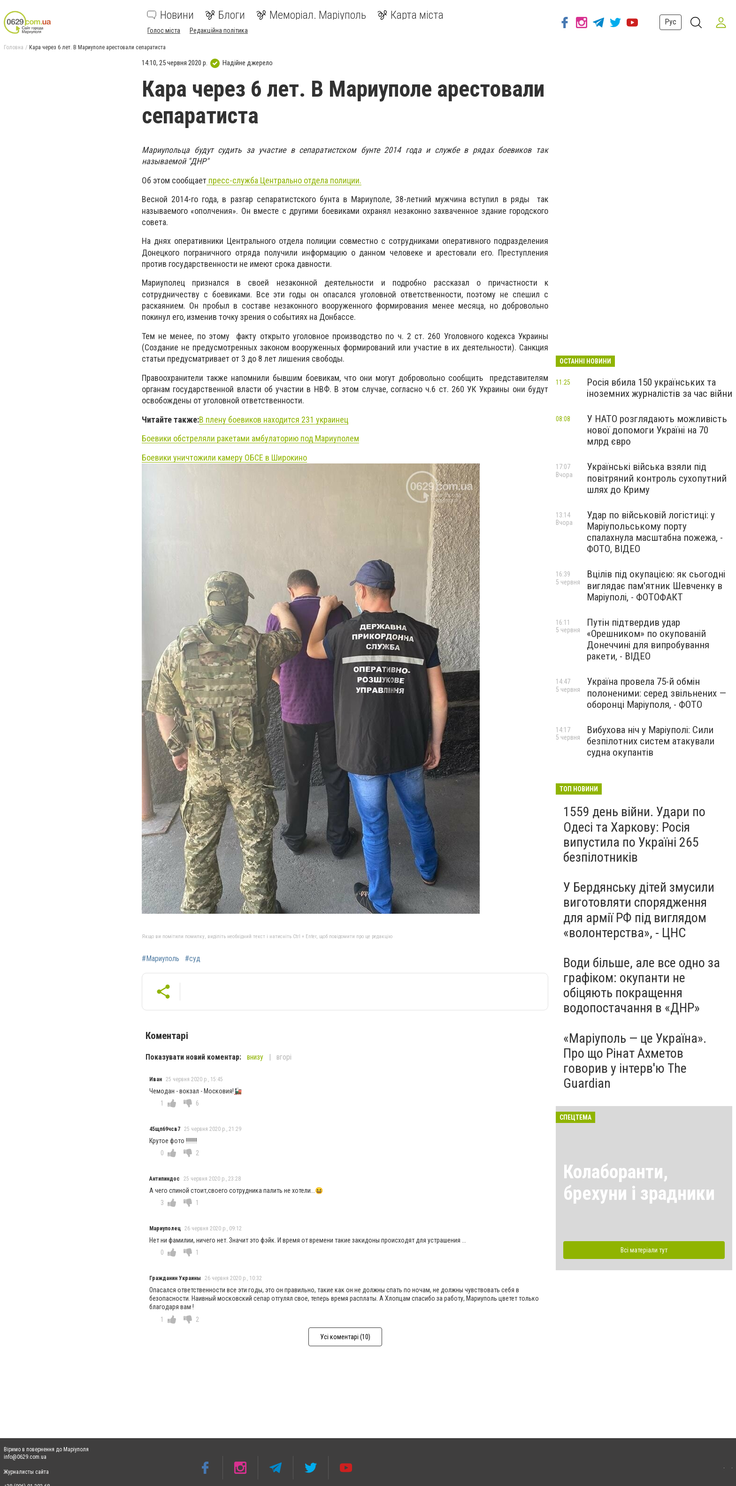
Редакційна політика (219, 30)
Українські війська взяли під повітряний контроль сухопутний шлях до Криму (657, 478)
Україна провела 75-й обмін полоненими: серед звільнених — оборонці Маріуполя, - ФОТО (656, 693)
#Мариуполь (160, 959)
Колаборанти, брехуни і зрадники (639, 1183)
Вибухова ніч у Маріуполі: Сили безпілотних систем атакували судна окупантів (650, 741)
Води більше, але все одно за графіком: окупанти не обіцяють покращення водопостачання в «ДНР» (641, 985)
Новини (170, 15)
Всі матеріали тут (644, 1250)
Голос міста (163, 30)
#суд (192, 959)
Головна (13, 47)
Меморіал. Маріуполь (311, 15)
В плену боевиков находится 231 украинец (273, 420)
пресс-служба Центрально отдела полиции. (284, 180)
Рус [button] (669, 21)
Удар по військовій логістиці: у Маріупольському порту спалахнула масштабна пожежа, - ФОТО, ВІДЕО (655, 531)
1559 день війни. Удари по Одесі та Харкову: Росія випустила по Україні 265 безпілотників (634, 834)
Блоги (225, 15)
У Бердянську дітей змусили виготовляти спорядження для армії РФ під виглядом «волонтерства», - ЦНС (638, 909)
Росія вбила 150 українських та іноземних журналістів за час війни (659, 388)
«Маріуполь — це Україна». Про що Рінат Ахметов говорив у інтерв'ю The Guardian (634, 1061)
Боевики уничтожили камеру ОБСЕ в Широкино (224, 457)
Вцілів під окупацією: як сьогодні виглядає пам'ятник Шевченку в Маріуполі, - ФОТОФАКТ (656, 585)
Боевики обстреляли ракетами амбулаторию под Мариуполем (250, 438)
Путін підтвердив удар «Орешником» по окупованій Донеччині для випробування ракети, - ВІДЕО (648, 639)
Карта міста (410, 15)
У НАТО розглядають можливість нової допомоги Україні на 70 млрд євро (657, 430)
